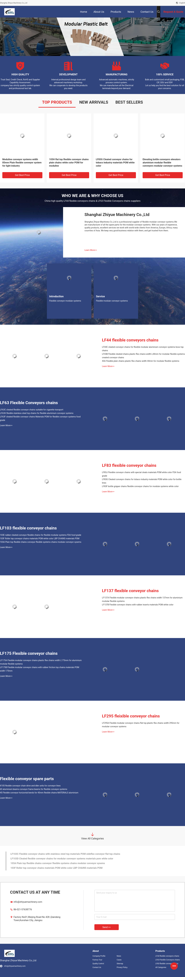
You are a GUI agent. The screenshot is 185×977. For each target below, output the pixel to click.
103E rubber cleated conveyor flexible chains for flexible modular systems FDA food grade (40, 535)
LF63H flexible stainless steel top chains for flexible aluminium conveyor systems (36, 413)
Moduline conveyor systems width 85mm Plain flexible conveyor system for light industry (22, 162)
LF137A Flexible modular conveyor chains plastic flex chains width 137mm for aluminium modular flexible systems (142, 599)
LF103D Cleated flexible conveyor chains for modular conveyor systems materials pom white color (61, 858)
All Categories (160, 967)
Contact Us (96, 967)
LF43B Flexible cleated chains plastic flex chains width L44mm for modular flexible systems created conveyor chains (143, 356)
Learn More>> (90, 250)
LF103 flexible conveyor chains (28, 528)
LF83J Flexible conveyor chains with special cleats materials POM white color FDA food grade (141, 474)
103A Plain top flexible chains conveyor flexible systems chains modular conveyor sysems (40, 542)
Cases (119, 960)
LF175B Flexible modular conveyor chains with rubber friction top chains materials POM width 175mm (39, 669)
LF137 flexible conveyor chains (130, 590)
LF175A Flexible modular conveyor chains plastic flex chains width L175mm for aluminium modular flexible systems (41, 662)
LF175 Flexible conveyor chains (29, 653)
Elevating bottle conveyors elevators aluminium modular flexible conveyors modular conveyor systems (162, 162)
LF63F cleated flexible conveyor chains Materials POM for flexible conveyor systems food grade (40, 418)
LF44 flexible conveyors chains (130, 340)
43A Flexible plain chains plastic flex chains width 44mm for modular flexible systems (140, 361)
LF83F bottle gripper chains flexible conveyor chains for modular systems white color (140, 486)
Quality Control (98, 964)
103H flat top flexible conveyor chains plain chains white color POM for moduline (69, 162)
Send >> (106, 927)
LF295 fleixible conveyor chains (131, 716)
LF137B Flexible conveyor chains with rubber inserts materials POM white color (137, 604)
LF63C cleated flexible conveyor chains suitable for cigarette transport (31, 409)
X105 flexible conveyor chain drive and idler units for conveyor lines (30, 785)
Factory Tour (97, 960)
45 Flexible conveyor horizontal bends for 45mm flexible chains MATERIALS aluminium (39, 792)
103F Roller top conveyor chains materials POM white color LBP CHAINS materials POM (39, 538)
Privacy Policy (122, 967)
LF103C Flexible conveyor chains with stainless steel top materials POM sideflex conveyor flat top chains (65, 854)
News (119, 956)
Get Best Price (22, 175)
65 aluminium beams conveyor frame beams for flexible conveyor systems (33, 789)
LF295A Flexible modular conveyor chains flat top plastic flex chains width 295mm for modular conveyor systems (140, 725)
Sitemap (120, 964)
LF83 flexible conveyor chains (129, 465)
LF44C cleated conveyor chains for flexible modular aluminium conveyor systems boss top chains (143, 349)
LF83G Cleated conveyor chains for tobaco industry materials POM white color (115, 162)
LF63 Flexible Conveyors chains (29, 402)
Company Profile (98, 956)
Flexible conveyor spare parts (27, 778)
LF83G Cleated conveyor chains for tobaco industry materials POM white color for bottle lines (141, 481)
